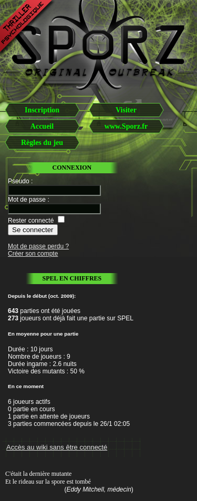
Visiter (126, 110)
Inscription (42, 110)
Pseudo (18, 181)
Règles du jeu (42, 143)
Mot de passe (27, 199)
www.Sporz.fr (126, 126)
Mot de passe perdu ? (38, 246)
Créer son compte (33, 253)
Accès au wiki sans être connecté (56, 447)
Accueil (42, 126)
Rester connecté (31, 220)
